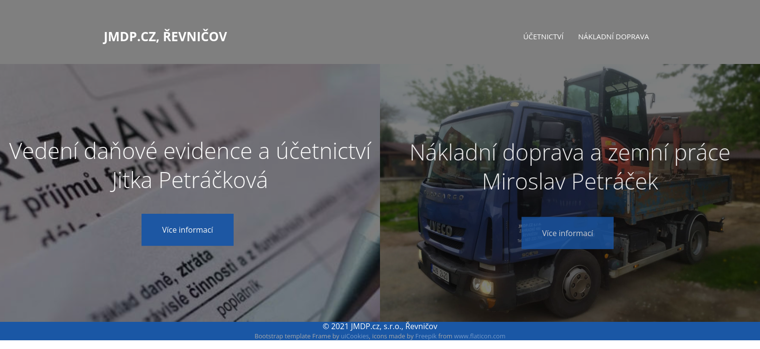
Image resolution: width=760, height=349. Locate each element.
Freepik (426, 336)
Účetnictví (543, 36)
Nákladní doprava (613, 36)
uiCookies (355, 336)
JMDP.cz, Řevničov (165, 36)
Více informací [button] (187, 230)
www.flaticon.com (480, 336)
